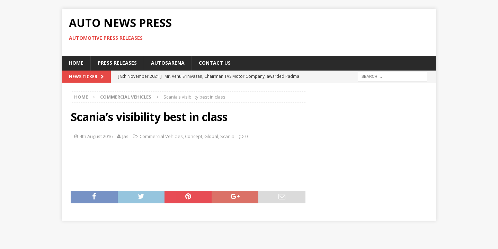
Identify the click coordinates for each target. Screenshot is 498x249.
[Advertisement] (316, 31)
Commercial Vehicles (161, 136)
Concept (193, 136)
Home (76, 62)
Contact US (215, 62)
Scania (227, 136)
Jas (125, 136)
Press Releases (117, 62)
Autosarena (168, 62)
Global (211, 136)
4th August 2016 (96, 136)
